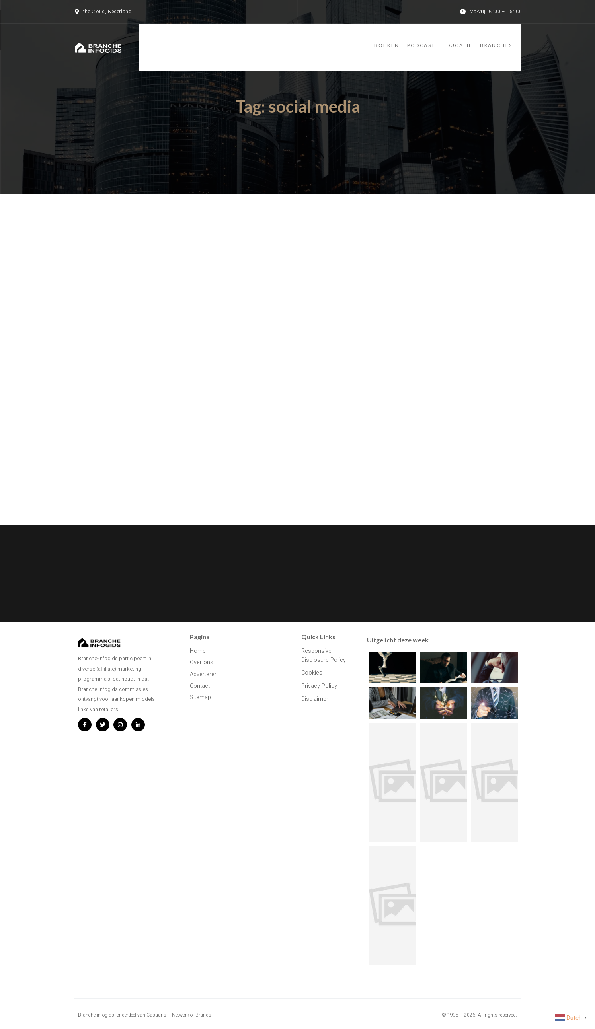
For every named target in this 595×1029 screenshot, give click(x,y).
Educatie (457, 41)
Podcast (412, 41)
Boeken (369, 41)
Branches (504, 41)
